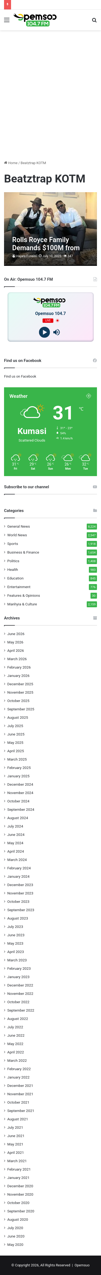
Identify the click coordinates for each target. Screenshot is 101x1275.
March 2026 (17, 659)
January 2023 (18, 977)
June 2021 (16, 1136)
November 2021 (20, 1094)
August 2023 (17, 918)
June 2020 (16, 1236)
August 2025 (17, 717)
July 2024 (15, 826)
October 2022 (18, 1002)
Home (11, 163)
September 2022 (20, 1010)
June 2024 (16, 834)
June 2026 (16, 634)
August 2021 (17, 1119)
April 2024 (15, 851)
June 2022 (16, 1035)
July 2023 (15, 926)
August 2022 (17, 1018)
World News (17, 535)
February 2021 (19, 1169)
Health (12, 569)
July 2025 (15, 726)
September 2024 (20, 809)
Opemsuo (82, 1265)
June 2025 (16, 734)
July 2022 (15, 1027)
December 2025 (20, 684)
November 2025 (20, 692)
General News (18, 526)
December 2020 (20, 1186)
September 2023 (20, 910)
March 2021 (17, 1161)
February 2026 (19, 667)
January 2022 (18, 1077)
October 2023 (18, 901)
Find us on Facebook (20, 376)
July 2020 (15, 1228)
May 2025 (15, 742)
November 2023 (20, 893)
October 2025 (18, 700)
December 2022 (20, 985)
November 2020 (20, 1194)
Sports (12, 543)
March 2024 (17, 859)
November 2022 (20, 993)
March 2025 (17, 759)
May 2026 (15, 642)
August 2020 (17, 1219)
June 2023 (16, 935)
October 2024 (18, 801)
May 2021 (15, 1144)
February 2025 (19, 767)
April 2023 (15, 952)
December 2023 (20, 885)
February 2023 (19, 968)
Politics (13, 561)
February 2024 (19, 868)
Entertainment (18, 587)
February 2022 (19, 1069)
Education (15, 578)
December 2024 (20, 784)
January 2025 (18, 776)
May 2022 (15, 1044)
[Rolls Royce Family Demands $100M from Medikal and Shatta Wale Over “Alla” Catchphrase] (50, 229)
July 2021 (15, 1127)
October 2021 (18, 1102)
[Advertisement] (50, 105)
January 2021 (18, 1177)
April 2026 (15, 650)
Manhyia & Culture (22, 604)
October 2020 (18, 1203)
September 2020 (20, 1211)
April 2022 (15, 1052)
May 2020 (15, 1244)
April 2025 (15, 751)
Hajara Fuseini (26, 256)
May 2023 (15, 943)
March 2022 (17, 1060)
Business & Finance (23, 552)
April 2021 (15, 1152)
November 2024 (20, 793)
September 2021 (20, 1110)
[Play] (44, 332)
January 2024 (18, 876)
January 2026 (18, 675)
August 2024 (17, 818)
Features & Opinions (23, 595)
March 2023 (17, 960)
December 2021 (20, 1085)
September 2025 (20, 709)
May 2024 (15, 843)
